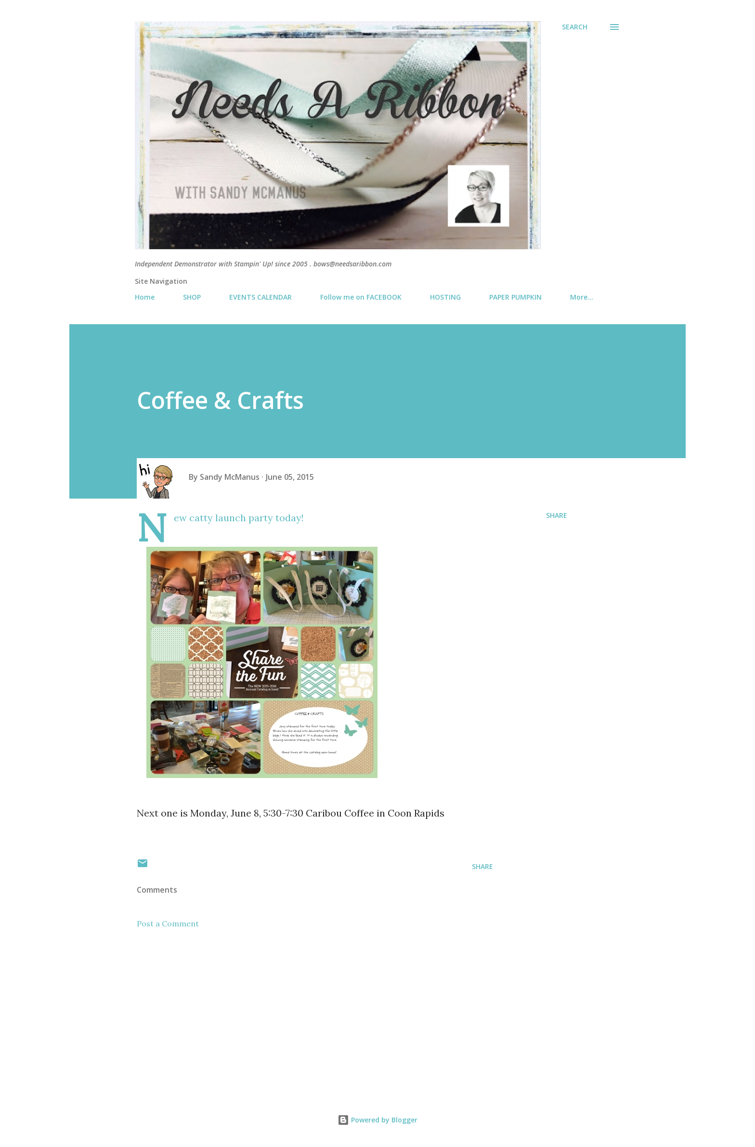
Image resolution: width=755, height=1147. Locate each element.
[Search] (574, 27)
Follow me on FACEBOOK (361, 297)
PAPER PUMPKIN (515, 297)
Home (145, 297)
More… (581, 297)
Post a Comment (168, 923)
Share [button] (556, 515)
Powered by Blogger (377, 1119)
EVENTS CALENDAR (260, 297)
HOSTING (445, 297)
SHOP (192, 297)
